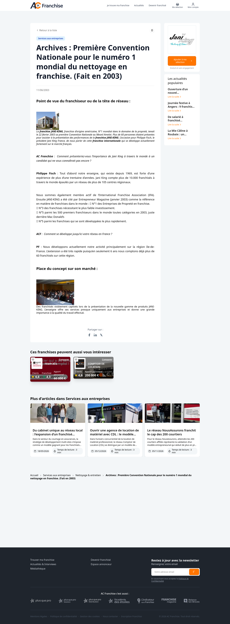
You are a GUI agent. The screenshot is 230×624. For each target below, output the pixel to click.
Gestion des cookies (90, 616)
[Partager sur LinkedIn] (95, 335)
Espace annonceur (101, 564)
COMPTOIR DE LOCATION (96, 365)
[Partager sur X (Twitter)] (101, 335)
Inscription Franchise (131, 616)
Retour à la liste (46, 30)
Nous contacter (110, 616)
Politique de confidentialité (63, 616)
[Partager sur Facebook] (89, 335)
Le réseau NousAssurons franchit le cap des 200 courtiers (171, 432)
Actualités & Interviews (43, 564)
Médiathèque (37, 568)
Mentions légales (38, 616)
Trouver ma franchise (42, 559)
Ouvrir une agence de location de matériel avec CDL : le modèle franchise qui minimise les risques (115, 434)
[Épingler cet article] (152, 30)
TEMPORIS (51, 363)
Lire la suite (175, 96)
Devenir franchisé (101, 559)
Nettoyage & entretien (88, 475)
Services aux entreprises (57, 475)
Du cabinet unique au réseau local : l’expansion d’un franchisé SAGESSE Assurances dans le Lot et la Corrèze (58, 436)
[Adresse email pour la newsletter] (170, 572)
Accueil (34, 475)
